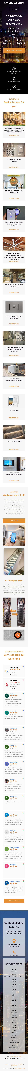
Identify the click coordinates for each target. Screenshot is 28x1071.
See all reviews (13, 672)
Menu (15, 9)
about (7, 1064)
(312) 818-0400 (14, 56)
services (13, 1064)
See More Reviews (14, 900)
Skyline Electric (14, 3)
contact (14, 1065)
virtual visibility (20, 1068)
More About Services (14, 50)
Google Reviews (14, 667)
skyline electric (16, 1056)
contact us (14, 135)
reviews (20, 1064)
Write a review (13, 674)
